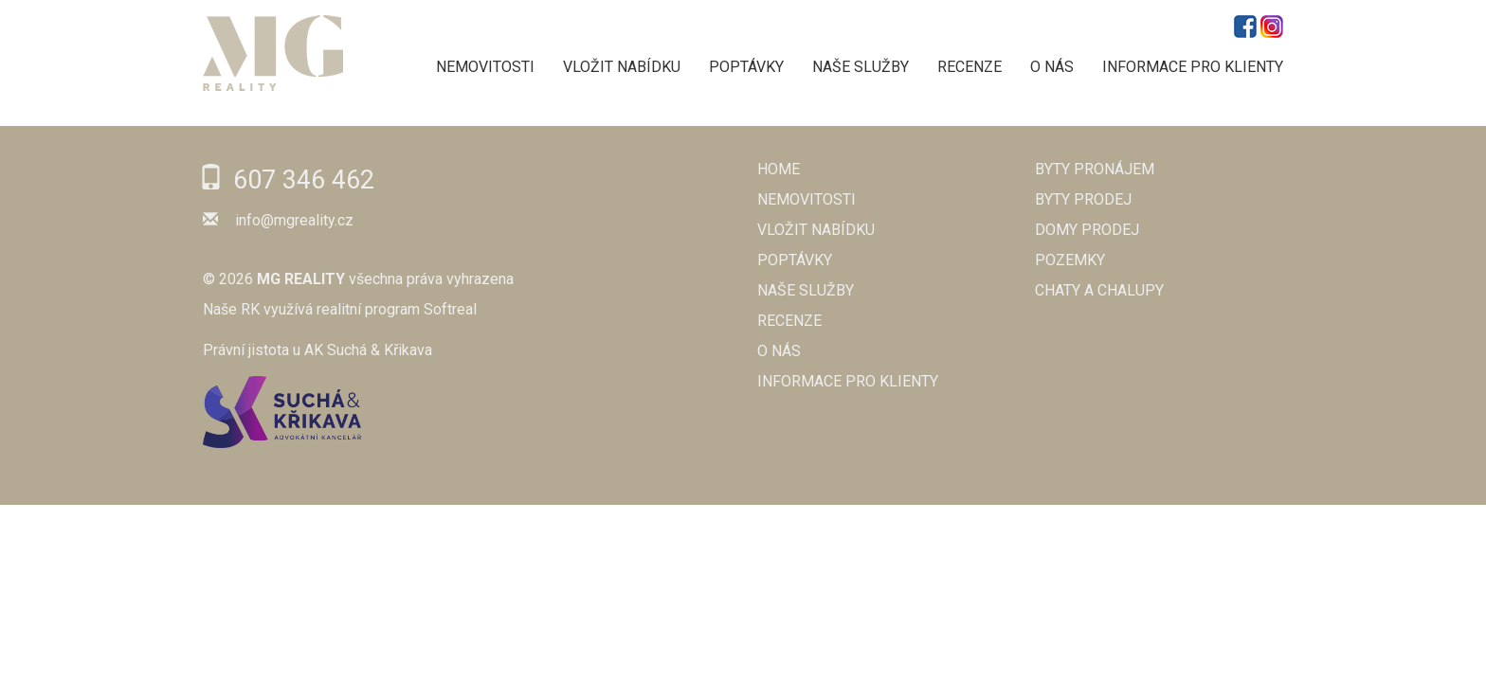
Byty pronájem (1094, 169)
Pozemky (1070, 260)
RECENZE (969, 67)
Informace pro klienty (1192, 67)
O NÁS (1052, 67)
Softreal (450, 309)
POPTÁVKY (746, 67)
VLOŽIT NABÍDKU (621, 67)
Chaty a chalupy (1099, 290)
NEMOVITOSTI (485, 67)
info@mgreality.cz (294, 220)
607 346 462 (303, 180)
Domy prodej (1087, 230)
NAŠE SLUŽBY (860, 67)
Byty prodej (1083, 199)
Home (778, 169)
